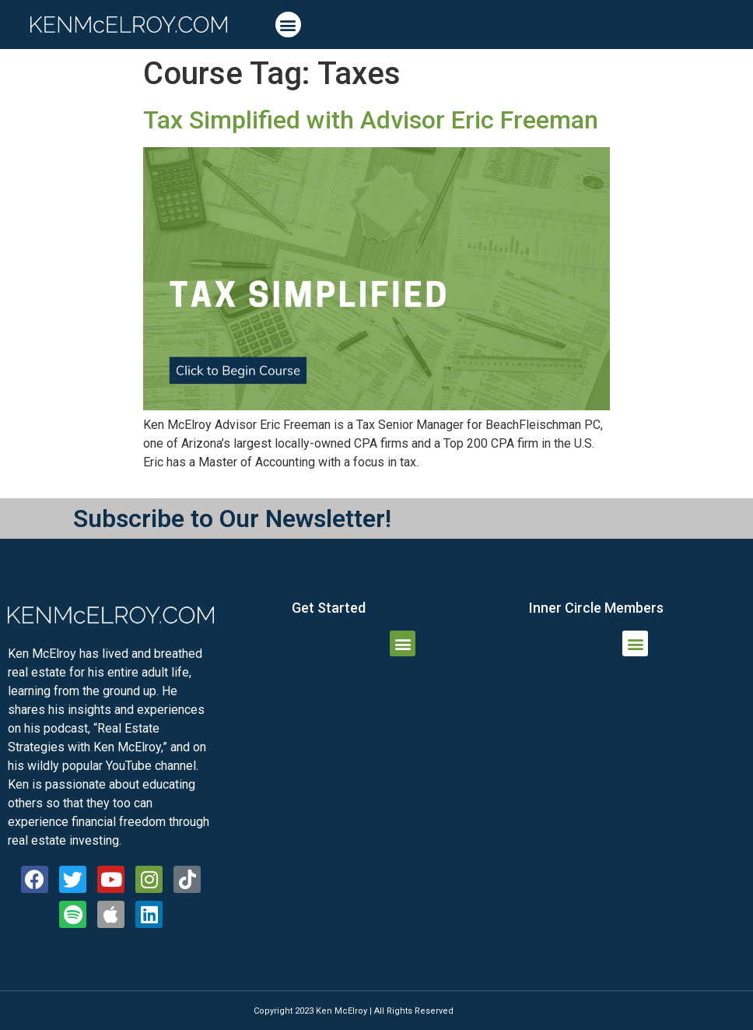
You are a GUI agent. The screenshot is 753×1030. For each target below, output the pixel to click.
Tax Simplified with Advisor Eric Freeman (370, 120)
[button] (288, 24)
